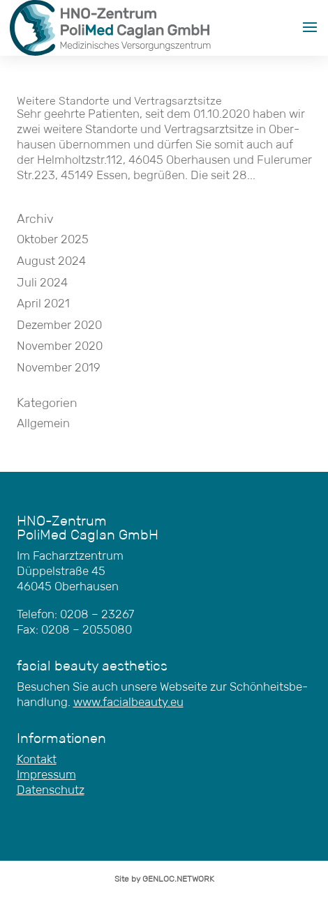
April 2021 (43, 303)
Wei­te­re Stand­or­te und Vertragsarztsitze (119, 100)
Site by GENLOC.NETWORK (164, 878)
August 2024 (51, 261)
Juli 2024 (42, 282)
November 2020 (60, 346)
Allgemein (43, 423)
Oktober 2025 (53, 239)
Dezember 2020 (59, 325)
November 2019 (58, 367)
